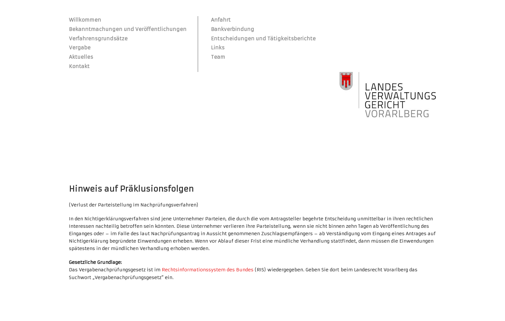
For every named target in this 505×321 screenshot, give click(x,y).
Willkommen (85, 20)
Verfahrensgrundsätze (98, 38)
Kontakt (79, 66)
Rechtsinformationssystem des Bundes (207, 270)
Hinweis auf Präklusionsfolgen (131, 189)
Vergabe (80, 48)
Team (218, 57)
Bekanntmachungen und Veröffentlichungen (127, 29)
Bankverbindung (232, 29)
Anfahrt (221, 20)
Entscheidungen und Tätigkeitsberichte (263, 38)
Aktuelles (81, 57)
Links (217, 48)
